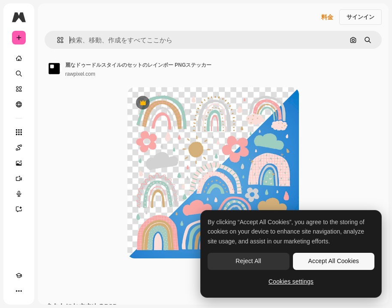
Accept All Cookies (333, 261)
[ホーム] (19, 58)
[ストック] (19, 89)
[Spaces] (19, 147)
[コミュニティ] (19, 104)
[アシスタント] (19, 209)
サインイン (360, 17)
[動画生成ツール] (19, 178)
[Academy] (19, 275)
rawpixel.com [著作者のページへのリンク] (80, 74)
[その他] (19, 291)
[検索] (19, 73)
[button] (57, 40)
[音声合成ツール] (19, 194)
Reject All (248, 261)
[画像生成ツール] (19, 163)
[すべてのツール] (19, 132)
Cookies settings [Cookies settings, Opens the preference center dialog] (291, 281)
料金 (327, 17)
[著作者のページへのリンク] (54, 68)
